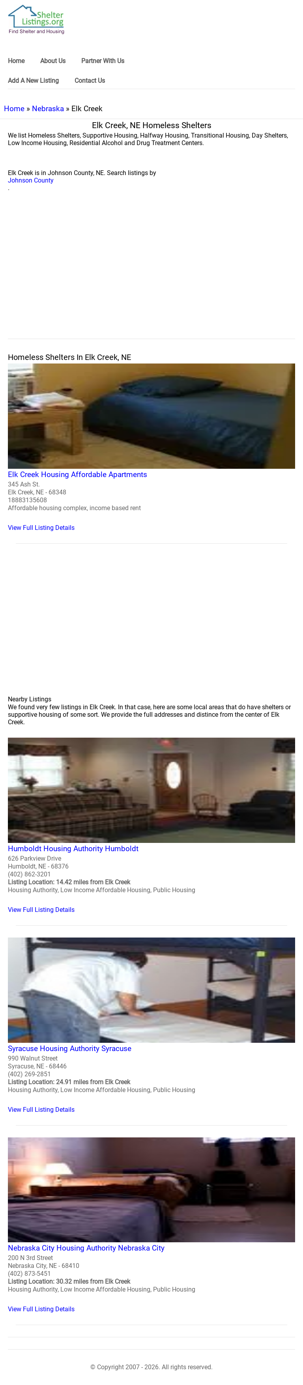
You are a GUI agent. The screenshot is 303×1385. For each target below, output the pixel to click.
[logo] (36, 19)
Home (14, 108)
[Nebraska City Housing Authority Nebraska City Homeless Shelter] (151, 1225)
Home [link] (16, 61)
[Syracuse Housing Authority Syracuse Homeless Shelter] (151, 1025)
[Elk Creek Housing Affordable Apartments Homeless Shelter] (151, 447)
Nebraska (48, 108)
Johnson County (31, 180)
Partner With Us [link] (102, 61)
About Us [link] (52, 61)
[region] (151, 274)
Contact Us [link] (90, 80)
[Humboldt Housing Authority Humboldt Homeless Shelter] (151, 825)
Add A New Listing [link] (33, 80)
